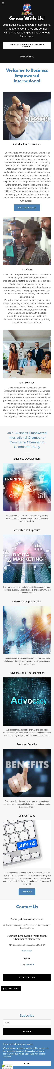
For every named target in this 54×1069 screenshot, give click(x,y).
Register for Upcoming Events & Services (27, 45)
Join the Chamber (27, 208)
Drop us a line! (27, 977)
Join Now (27, 892)
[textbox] (27, 1022)
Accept (27, 1063)
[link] (27, 3)
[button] (5, 3)
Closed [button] (29, 964)
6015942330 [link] (27, 56)
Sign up (27, 1032)
